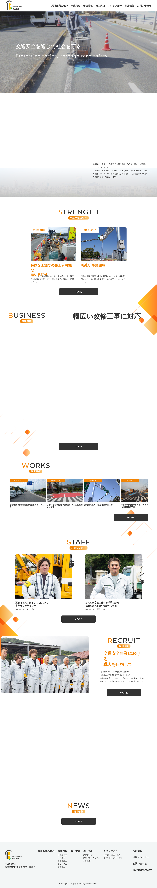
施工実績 (100, 6)
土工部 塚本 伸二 (112, 855)
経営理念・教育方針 (91, 858)
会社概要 (87, 861)
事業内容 (75, 6)
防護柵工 (61, 867)
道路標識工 (81, 480)
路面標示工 (44, 480)
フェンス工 (62, 864)
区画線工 (119, 480)
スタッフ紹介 (115, 6)
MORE (78, 291)
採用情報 (129, 6)
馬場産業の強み (59, 6)
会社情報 (88, 6)
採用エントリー (141, 857)
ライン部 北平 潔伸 (113, 858)
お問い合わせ (144, 6)
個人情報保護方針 (142, 870)
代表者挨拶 (88, 855)
